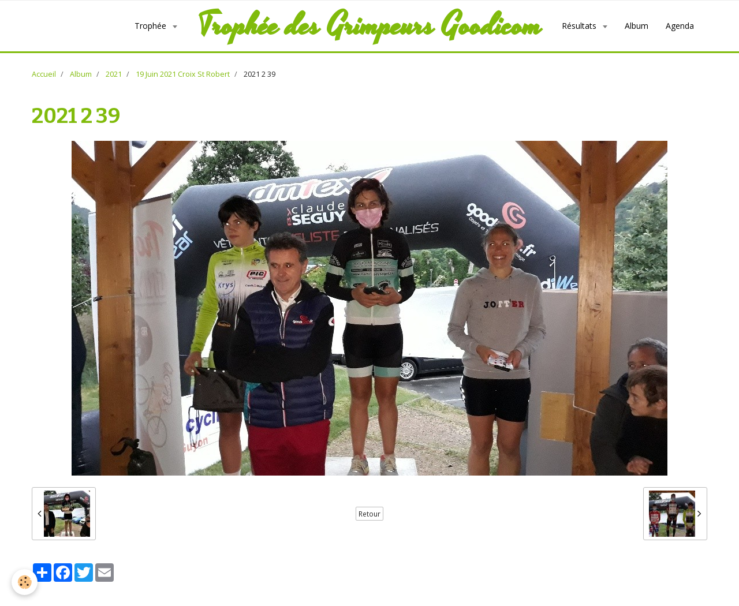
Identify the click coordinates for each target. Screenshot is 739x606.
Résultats (580, 25)
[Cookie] (25, 582)
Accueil (44, 74)
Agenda (680, 25)
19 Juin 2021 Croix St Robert (183, 74)
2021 (114, 74)
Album (636, 25)
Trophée (152, 25)
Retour (369, 513)
